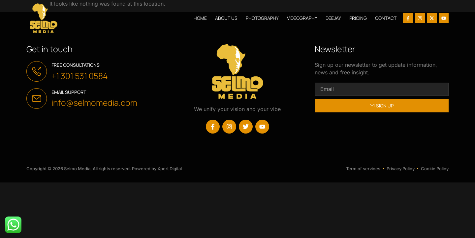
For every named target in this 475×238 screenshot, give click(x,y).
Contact (385, 18)
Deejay (333, 18)
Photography (262, 18)
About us (226, 18)
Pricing (358, 18)
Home (200, 18)
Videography (302, 18)
